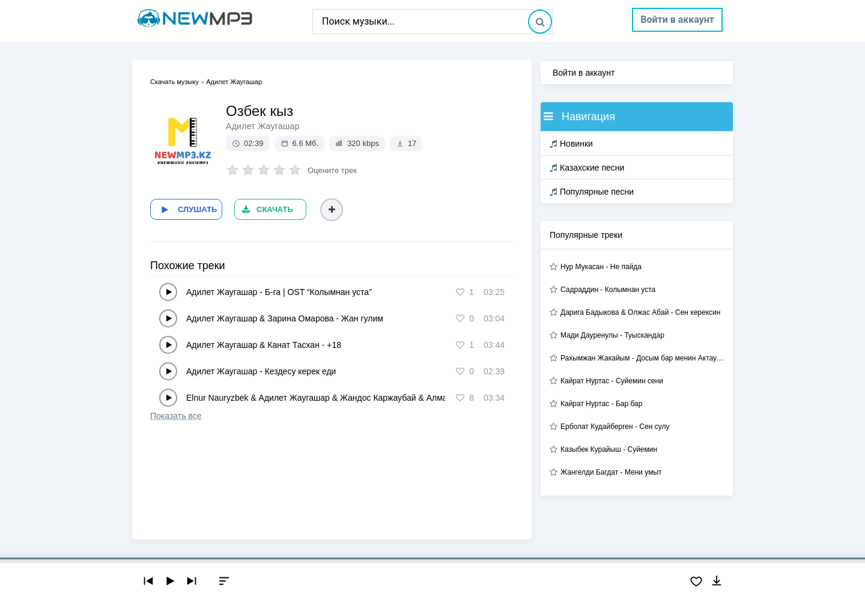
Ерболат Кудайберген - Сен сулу (614, 426)
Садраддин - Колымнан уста (607, 289)
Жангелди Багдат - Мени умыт (611, 472)
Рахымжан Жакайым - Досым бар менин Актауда (642, 358)
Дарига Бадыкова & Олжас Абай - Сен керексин (640, 312)
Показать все (175, 416)
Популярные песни (592, 191)
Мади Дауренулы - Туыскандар (612, 335)
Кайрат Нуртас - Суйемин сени (611, 381)
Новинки (571, 143)
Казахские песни (587, 167)
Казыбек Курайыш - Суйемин (608, 449)
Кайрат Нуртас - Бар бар (601, 404)
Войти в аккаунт (677, 19)
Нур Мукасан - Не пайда (601, 267)
